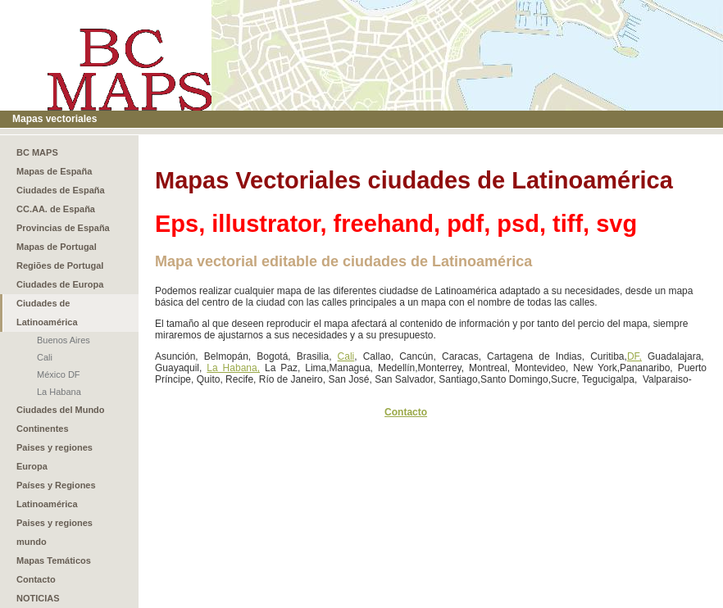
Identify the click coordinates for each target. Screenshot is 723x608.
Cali (44, 357)
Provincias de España (63, 228)
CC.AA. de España (55, 209)
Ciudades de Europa (59, 284)
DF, (634, 356)
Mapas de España (54, 171)
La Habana (59, 392)
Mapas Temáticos (53, 560)
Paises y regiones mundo (54, 532)
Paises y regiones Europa (54, 456)
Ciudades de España (60, 190)
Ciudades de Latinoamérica (47, 312)
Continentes (42, 428)
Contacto (36, 579)
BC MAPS (37, 152)
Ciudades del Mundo (60, 410)
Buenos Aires (63, 340)
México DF (58, 374)
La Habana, (233, 368)
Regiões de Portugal (59, 265)
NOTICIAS (38, 598)
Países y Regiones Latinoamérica (56, 494)
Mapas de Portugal (56, 247)
